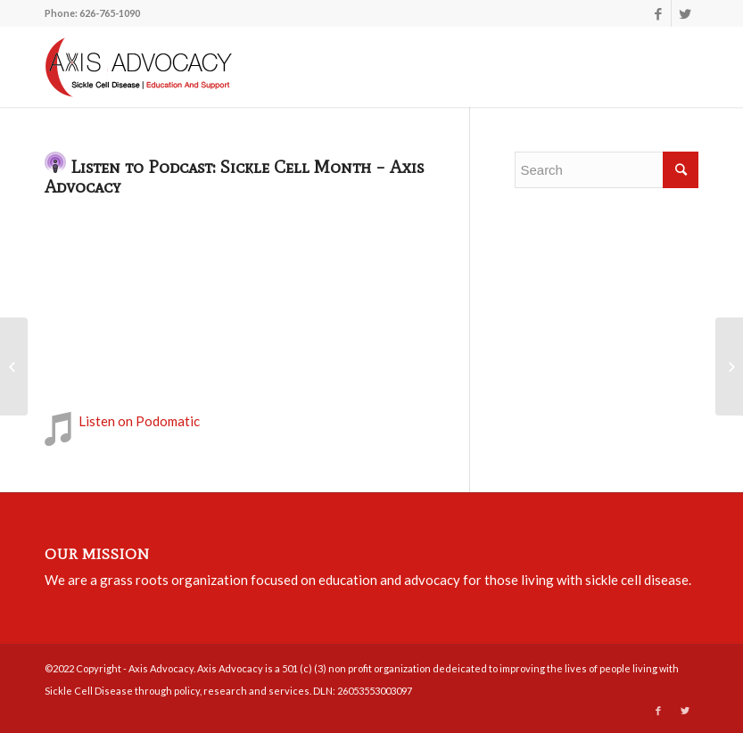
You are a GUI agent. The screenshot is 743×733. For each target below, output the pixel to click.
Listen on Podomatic (139, 421)
